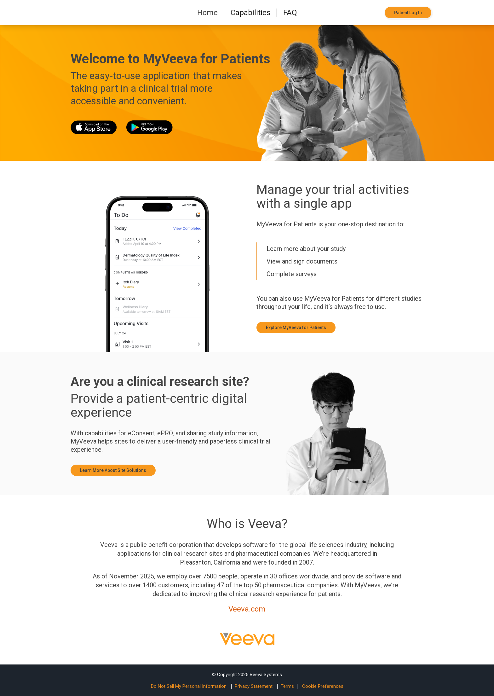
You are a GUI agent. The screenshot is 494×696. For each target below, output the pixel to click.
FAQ (290, 13)
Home (207, 13)
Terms (287, 686)
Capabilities (250, 13)
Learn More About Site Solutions (113, 470)
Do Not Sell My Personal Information (189, 686)
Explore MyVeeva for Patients (296, 327)
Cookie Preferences (322, 686)
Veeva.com (247, 609)
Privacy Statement (254, 686)
